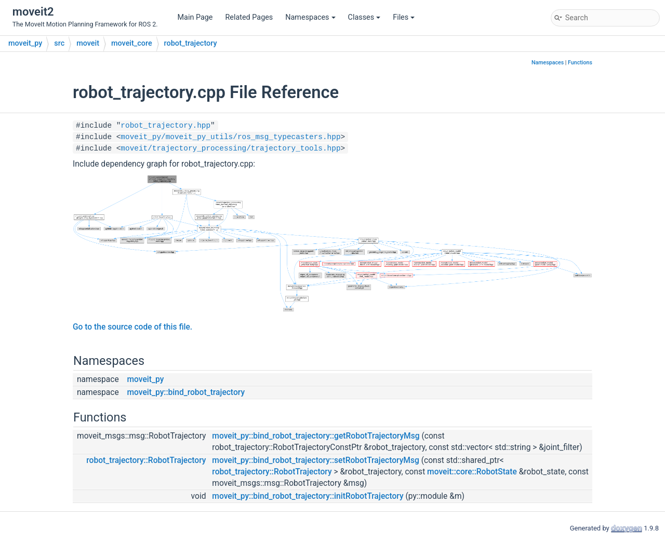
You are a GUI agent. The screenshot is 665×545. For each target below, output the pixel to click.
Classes (364, 17)
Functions (580, 62)
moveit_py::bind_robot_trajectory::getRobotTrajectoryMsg (315, 436)
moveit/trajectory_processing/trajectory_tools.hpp (230, 148)
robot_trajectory (190, 43)
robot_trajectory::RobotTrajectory (146, 460)
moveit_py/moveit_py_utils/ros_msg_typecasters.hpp (230, 137)
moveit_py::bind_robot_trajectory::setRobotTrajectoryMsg (315, 460)
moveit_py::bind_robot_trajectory (186, 392)
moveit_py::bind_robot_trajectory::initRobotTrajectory (307, 496)
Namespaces (310, 17)
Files (404, 17)
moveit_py (25, 43)
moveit (87, 43)
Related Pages (249, 17)
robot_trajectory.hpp (165, 125)
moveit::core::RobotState (472, 471)
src (59, 43)
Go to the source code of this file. (132, 327)
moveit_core (131, 43)
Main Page (195, 17)
